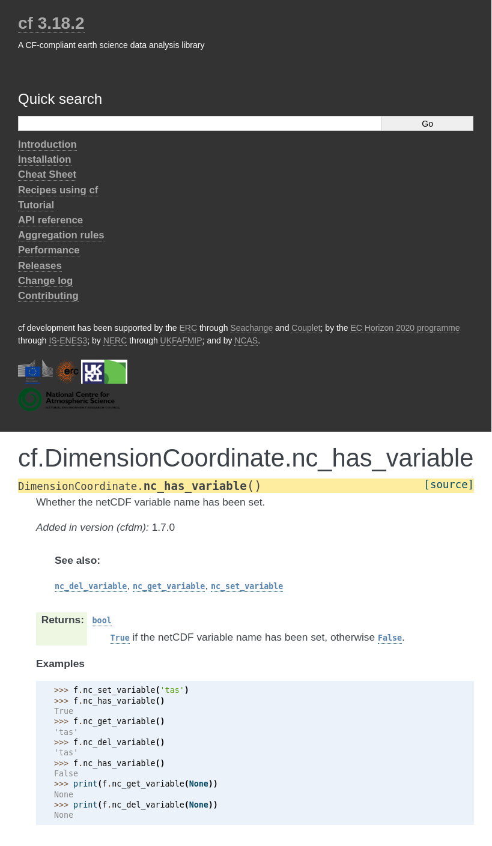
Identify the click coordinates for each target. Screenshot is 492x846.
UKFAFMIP (181, 340)
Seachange (251, 328)
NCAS (246, 340)
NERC (115, 340)
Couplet (305, 328)
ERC (189, 328)
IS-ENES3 (68, 340)
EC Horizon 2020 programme (405, 328)
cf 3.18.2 (51, 23)
